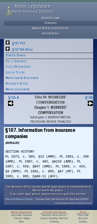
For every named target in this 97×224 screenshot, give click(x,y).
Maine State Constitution (50, 28)
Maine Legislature (18, 89)
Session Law (50, 18)
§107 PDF (19, 43)
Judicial (18, 218)
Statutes (50, 23)
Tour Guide (46, 215)
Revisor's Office (17, 83)
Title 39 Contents (18, 67)
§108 (89, 98)
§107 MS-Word (22, 49)
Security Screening (48, 218)
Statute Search (16, 55)
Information (50, 33)
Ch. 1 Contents (16, 61)
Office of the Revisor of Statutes (19, 199)
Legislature (16, 215)
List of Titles (15, 72)
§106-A (13, 98)
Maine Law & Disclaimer (22, 78)
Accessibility (59, 215)
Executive (27, 215)
